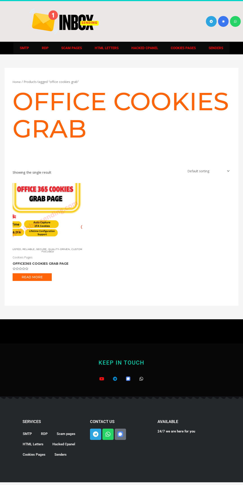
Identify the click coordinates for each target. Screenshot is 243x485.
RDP (45, 48)
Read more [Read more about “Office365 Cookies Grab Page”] (33, 278)
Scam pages (71, 48)
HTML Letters (107, 48)
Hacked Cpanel (144, 48)
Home (17, 82)
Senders (216, 48)
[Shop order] (206, 171)
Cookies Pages (183, 48)
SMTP (24, 48)
